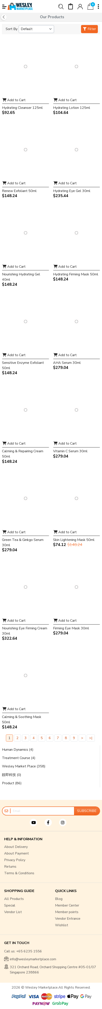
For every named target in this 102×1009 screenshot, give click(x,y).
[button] (4, 6)
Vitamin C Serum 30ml (70, 451)
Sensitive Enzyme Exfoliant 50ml (23, 365)
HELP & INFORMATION (23, 839)
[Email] (42, 811)
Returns (10, 866)
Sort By (11, 29)
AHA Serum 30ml (67, 362)
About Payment (16, 853)
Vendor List (13, 912)
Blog (58, 898)
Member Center (67, 905)
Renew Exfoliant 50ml (19, 191)
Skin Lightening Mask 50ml (74, 539)
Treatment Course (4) (18, 758)
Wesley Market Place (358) (23, 766)
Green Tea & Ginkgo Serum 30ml (22, 542)
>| (90, 738)
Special (9, 905)
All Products (14, 898)
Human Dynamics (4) (17, 749)
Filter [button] (89, 29)
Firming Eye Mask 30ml (71, 628)
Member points (66, 912)
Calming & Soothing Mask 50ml (21, 720)
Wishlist (61, 925)
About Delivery (16, 846)
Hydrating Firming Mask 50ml (75, 274)
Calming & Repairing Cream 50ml (22, 454)
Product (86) (12, 783)
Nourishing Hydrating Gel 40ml (21, 277)
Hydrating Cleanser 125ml (22, 107)
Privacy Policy (14, 860)
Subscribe (87, 810)
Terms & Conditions (19, 873)
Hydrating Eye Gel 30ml (71, 191)
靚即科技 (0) (11, 774)
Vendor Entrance (67, 918)
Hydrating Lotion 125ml (71, 107)
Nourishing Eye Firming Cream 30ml (24, 631)
